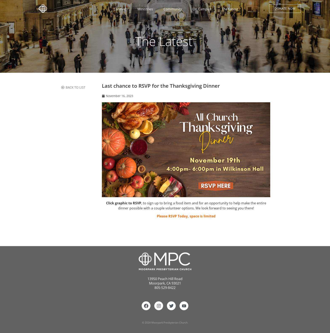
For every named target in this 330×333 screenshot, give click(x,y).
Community (174, 9)
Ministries (146, 9)
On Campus (203, 9)
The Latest (230, 9)
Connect (121, 9)
